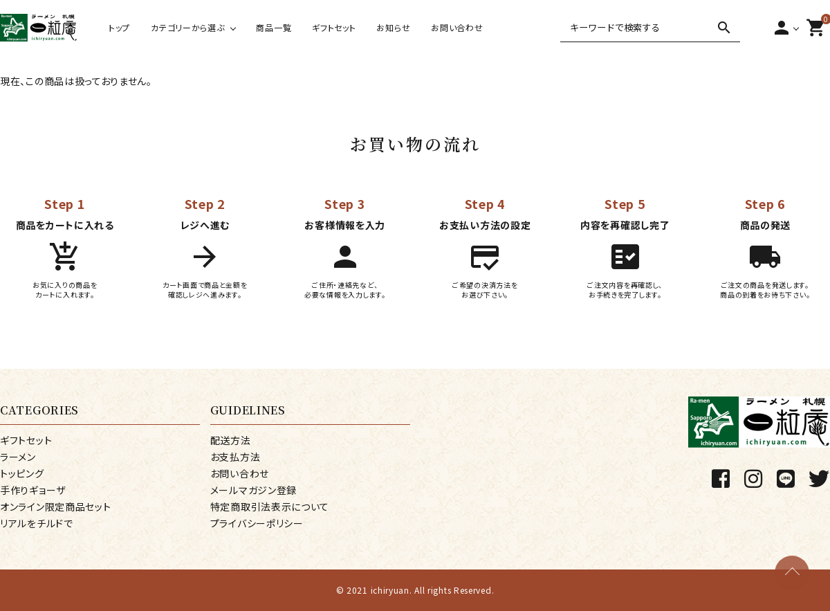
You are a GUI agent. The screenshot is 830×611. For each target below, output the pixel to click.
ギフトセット (334, 27)
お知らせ (393, 27)
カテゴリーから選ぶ (187, 27)
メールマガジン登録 (253, 490)
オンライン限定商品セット (55, 506)
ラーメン (18, 457)
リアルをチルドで (36, 523)
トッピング (22, 473)
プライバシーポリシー (257, 523)
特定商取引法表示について (269, 506)
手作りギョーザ (33, 490)
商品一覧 (273, 27)
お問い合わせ (457, 27)
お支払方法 (235, 457)
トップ (119, 27)
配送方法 (230, 440)
